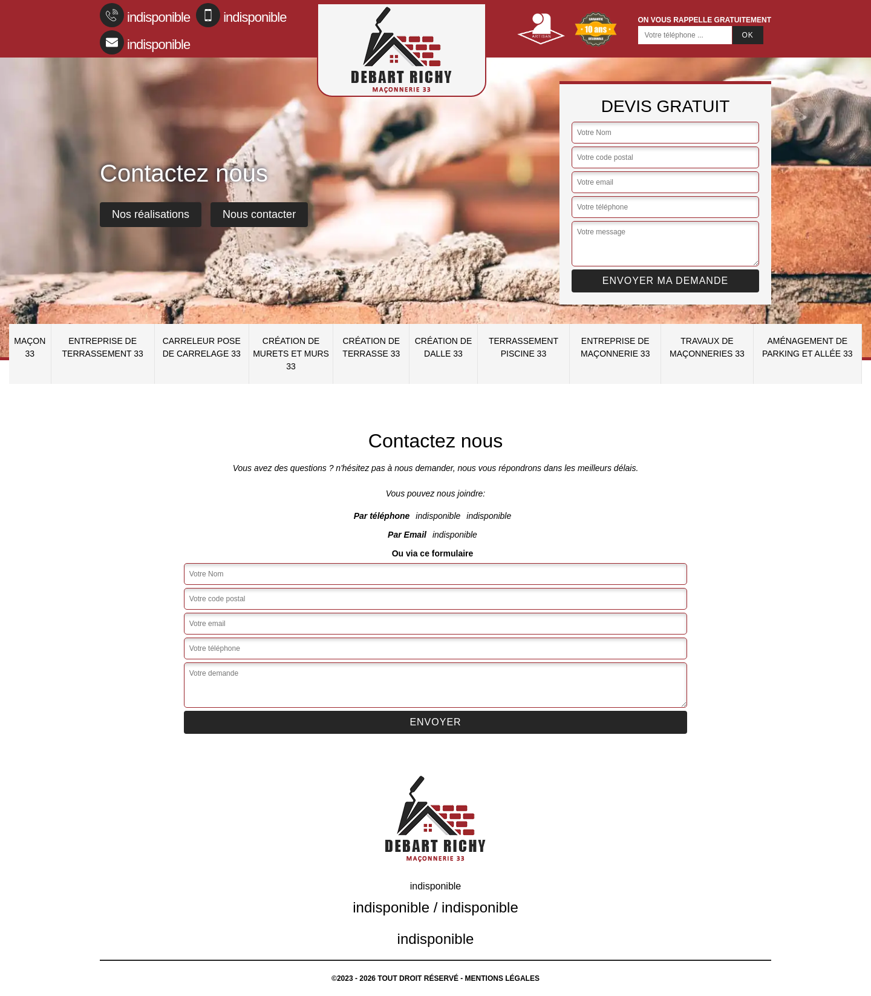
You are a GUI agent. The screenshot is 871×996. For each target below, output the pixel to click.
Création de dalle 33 (443, 347)
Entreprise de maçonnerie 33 (615, 347)
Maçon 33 (29, 347)
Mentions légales (502, 978)
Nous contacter (259, 214)
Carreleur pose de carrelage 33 (202, 347)
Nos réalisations (150, 214)
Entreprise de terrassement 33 (102, 347)
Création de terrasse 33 (371, 347)
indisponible (145, 15)
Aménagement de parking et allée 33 (807, 347)
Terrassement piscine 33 (523, 347)
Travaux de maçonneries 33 (707, 347)
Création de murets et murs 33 (291, 353)
